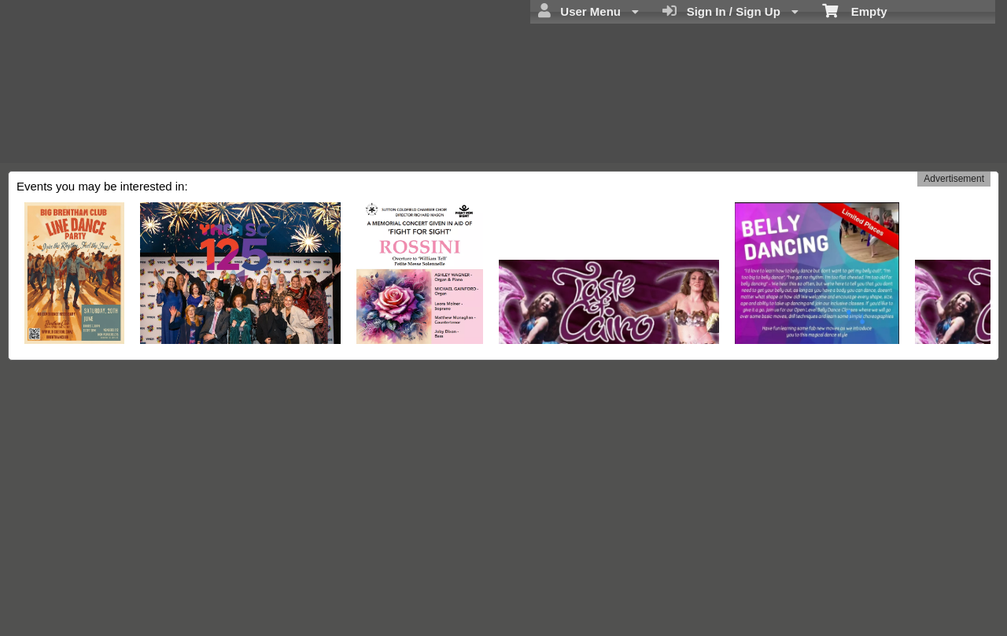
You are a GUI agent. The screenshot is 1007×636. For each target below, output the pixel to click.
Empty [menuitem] (854, 10)
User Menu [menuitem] (588, 11)
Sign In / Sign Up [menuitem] (730, 11)
